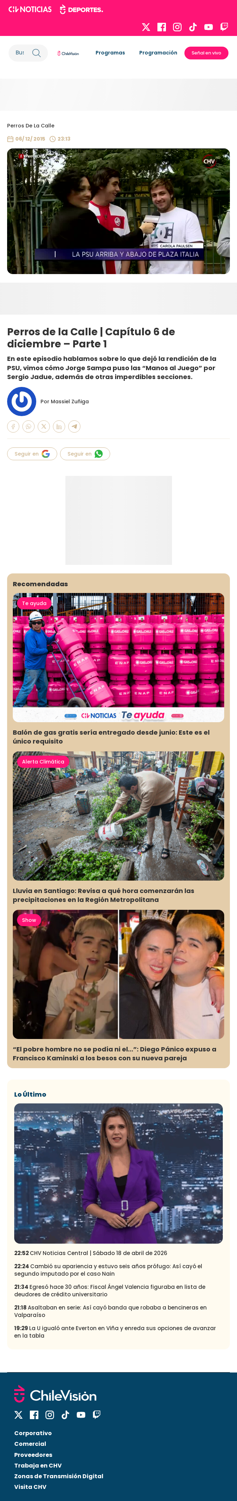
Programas (110, 52)
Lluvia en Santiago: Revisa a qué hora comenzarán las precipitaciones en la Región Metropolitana (103, 895)
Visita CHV (30, 1487)
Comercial (30, 1444)
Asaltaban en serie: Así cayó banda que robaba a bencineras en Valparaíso (110, 1311)
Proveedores (33, 1455)
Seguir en (32, 453)
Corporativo (33, 1433)
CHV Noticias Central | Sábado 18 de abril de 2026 (90, 1253)
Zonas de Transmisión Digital (58, 1476)
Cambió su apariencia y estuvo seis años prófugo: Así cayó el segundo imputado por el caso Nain (108, 1270)
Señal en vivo (206, 52)
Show (29, 920)
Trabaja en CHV (38, 1465)
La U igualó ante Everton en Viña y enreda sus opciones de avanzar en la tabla (115, 1331)
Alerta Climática (43, 761)
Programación (158, 52)
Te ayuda (34, 603)
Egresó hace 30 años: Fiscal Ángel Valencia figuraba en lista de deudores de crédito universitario (109, 1290)
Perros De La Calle (30, 125)
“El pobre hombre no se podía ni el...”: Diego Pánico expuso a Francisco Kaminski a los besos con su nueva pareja (114, 1053)
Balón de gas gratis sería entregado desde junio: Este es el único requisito (111, 737)
